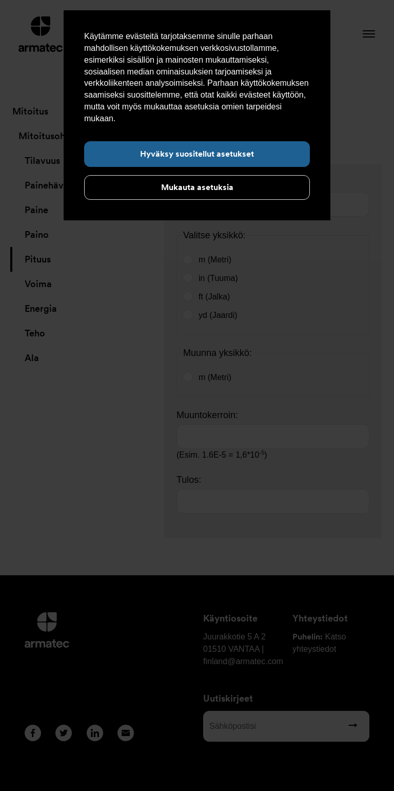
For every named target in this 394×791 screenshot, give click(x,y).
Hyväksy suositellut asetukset (197, 154)
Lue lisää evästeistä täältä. (166, 118)
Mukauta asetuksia (197, 187)
